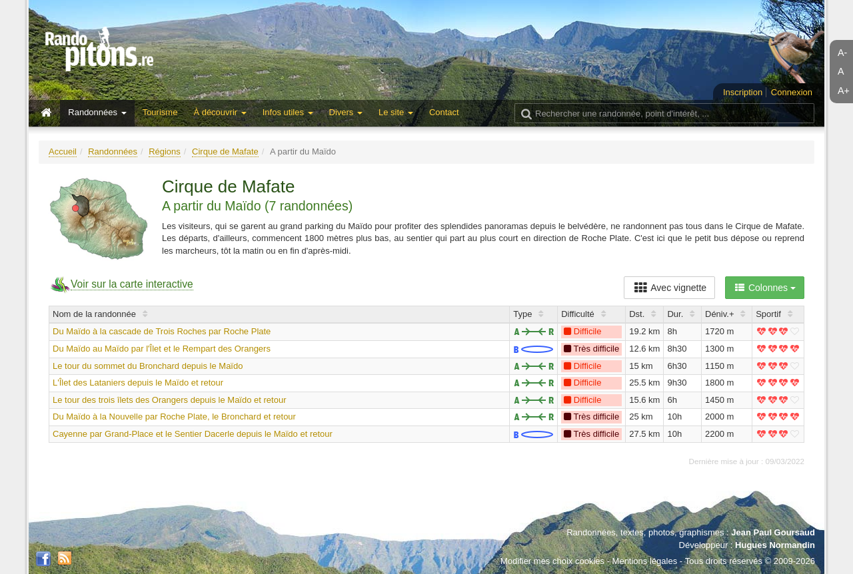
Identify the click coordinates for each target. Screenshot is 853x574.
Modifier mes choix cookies (552, 561)
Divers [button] (346, 112)
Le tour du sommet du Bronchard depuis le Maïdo (148, 366)
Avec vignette (669, 287)
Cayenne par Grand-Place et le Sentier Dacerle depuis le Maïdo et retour (193, 434)
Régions (165, 151)
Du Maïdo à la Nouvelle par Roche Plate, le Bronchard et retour (174, 417)
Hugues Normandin (775, 545)
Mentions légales (645, 561)
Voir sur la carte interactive (132, 284)
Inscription (742, 92)
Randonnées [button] (97, 112)
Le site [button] (396, 112)
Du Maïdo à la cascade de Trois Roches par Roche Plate (162, 331)
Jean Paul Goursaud (773, 532)
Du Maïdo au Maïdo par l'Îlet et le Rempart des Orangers (162, 349)
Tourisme (160, 112)
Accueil (63, 151)
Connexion (791, 92)
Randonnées (112, 151)
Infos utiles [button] (288, 112)
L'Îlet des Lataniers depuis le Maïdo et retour (138, 383)
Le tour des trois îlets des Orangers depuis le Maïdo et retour (169, 400)
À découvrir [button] (219, 112)
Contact (444, 112)
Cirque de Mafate (225, 151)
